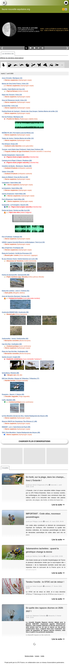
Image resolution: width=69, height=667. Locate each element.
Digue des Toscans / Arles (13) (12, 94)
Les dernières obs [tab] (8, 53)
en (65, 9)
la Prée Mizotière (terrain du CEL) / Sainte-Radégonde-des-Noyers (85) (25, 416)
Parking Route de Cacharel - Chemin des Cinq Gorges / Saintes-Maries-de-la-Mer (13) (30, 111)
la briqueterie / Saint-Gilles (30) (12, 188)
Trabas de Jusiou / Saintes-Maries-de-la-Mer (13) (18, 138)
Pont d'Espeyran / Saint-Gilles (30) (13, 199)
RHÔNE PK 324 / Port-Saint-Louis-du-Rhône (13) (18, 133)
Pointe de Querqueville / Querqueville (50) (15, 275)
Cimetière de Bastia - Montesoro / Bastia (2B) (16, 166)
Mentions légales (29, 656)
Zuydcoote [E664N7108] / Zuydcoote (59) (15, 312)
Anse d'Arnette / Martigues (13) (12, 78)
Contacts (37, 656)
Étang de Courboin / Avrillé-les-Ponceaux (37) (17, 253)
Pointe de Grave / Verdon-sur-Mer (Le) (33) (16, 210)
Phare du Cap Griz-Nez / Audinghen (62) (15, 351)
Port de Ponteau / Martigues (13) (12, 117)
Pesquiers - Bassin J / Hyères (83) (13, 394)
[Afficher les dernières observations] (11, 58)
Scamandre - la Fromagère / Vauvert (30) (15, 205)
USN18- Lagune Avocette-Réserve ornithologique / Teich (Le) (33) (23, 242)
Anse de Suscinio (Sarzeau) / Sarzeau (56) (15, 296)
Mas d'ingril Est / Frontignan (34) (12, 248)
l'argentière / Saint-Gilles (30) (11, 182)
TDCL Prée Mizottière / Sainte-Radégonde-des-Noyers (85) (21, 432)
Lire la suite (58, 504)
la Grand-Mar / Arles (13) (10, 106)
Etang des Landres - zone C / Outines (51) (15, 291)
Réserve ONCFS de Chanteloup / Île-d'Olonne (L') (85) (19, 421)
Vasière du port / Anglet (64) (11, 357)
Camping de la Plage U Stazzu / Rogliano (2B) (17, 160)
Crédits (42, 656)
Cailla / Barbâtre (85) (8, 400)
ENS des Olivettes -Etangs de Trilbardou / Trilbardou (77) (20, 378)
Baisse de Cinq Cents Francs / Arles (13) (15, 83)
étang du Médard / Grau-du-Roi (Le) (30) (15, 177)
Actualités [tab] (5, 468)
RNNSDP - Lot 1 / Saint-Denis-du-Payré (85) (16, 427)
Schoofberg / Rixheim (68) (10, 373)
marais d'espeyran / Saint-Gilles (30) (14, 194)
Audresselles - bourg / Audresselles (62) (15, 338)
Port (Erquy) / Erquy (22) (10, 144)
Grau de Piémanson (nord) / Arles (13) (14, 100)
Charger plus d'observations (34, 441)
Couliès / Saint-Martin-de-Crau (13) (13, 89)
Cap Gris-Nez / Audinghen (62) (12, 344)
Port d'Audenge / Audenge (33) (12, 236)
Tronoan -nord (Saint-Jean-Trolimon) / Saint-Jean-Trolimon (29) (22, 149)
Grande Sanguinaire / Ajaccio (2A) (13, 155)
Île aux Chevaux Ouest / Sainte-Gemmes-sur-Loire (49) (20, 259)
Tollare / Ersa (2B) (8, 171)
